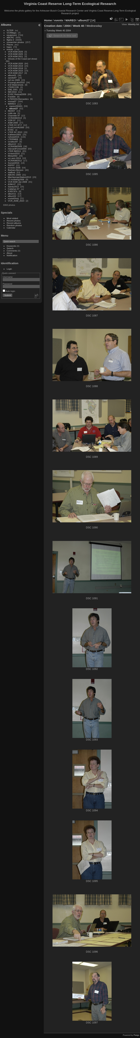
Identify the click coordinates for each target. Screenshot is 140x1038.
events (10, 49)
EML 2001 (13, 89)
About (9, 253)
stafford (11, 172)
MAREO (12, 104)
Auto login (9, 291)
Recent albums (14, 223)
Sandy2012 (13, 186)
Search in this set (64, 35)
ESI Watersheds (16, 85)
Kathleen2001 (14, 134)
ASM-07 (12, 184)
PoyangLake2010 (16, 82)
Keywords (11, 246)
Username (8, 277)
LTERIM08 (13, 139)
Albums (6, 24)
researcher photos (15, 42)
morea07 (12, 101)
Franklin (12, 96)
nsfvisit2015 (13, 137)
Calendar (11, 227)
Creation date (53, 25)
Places (10, 44)
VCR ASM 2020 (15, 63)
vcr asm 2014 (14, 158)
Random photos (14, 225)
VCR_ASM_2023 (16, 201)
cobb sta (12, 113)
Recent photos (14, 220)
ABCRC (10, 37)
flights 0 (10, 40)
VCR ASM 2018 (15, 68)
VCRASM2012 (15, 160)
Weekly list (133, 24)
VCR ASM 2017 (15, 73)
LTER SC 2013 (15, 132)
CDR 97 (12, 120)
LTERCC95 (13, 87)
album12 (12, 144)
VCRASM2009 (15, 146)
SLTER (10, 30)
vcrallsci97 (13, 141)
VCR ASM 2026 (15, 51)
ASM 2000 (13, 122)
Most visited (12, 218)
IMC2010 (12, 92)
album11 (12, 193)
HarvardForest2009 (17, 148)
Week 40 (78, 25)
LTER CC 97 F (15, 125)
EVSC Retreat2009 (17, 94)
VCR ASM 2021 (15, 56)
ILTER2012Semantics (18, 99)
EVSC (11, 130)
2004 (67, 25)
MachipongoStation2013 (19, 177)
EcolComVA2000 (16, 127)
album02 (12, 75)
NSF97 (11, 165)
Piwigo (136, 1035)
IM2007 (11, 111)
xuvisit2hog (13, 198)
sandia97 (12, 77)
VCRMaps (12, 32)
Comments (12, 250)
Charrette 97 (14, 115)
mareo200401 (16, 106)
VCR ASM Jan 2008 (17, 182)
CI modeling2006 (16, 179)
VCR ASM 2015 (15, 70)
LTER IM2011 (14, 151)
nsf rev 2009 (14, 80)
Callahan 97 (14, 189)
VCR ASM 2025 (15, 54)
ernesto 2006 (14, 167)
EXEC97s (12, 191)
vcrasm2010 (14, 153)
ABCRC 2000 (14, 175)
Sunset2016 (14, 163)
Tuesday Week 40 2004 (58, 30)
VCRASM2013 (15, 118)
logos (9, 47)
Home (48, 20)
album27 (13, 108)
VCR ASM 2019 (15, 66)
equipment (12, 35)
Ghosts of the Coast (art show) (22, 59)
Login (9, 269)
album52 (12, 196)
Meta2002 (13, 156)
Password (7, 284)
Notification (12, 255)
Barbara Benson (16, 170)
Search (10, 248)
